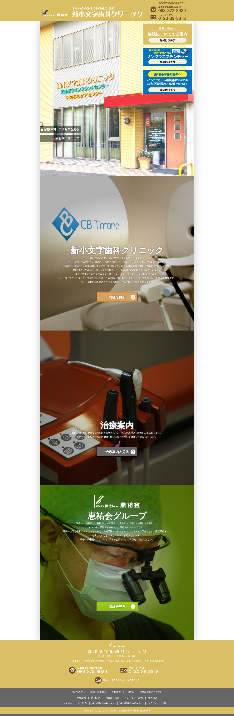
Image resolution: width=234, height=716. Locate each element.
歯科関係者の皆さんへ (131, 703)
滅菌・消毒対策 (98, 692)
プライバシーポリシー (159, 703)
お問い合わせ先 (69, 138)
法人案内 (67, 703)
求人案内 (82, 703)
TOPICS (130, 692)
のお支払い (151, 692)
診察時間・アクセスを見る (61, 129)
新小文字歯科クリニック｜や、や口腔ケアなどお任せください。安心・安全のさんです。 (94, 13)
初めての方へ (78, 692)
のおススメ (103, 703)
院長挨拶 (116, 692)
